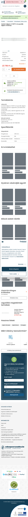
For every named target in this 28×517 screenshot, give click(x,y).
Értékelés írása (14, 298)
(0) (8, 51)
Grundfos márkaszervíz (6, 414)
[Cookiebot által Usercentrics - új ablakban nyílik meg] (20, 242)
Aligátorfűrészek (15, 325)
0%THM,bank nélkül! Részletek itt (9, 18)
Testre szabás (14, 274)
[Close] (21, 2)
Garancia (3, 427)
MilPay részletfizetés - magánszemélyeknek (12, 439)
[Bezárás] (26, 17)
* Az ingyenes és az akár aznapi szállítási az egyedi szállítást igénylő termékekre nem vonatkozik (13, 435)
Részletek (20, 264)
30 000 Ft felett (7, 11)
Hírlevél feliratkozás (6, 409)
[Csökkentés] (3, 69)
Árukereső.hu (14, 491)
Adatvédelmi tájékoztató (7, 429)
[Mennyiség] (6, 69)
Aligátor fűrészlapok (6, 325)
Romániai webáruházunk (7, 442)
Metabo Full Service (6, 416)
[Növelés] (9, 69)
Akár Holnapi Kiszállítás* (7, 432)
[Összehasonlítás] (14, 76)
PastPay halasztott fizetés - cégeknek (10, 437)
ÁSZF (2, 425)
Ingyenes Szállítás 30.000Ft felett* (9, 411)
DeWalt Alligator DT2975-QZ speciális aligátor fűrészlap (19, 311)
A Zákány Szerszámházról (14, 350)
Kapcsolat (3, 423)
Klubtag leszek (14, 395)
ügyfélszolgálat (22, 13)
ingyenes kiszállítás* (9, 13)
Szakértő (20, 11)
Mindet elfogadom (14, 269)
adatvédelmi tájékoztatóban (13, 391)
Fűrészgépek (23, 325)
